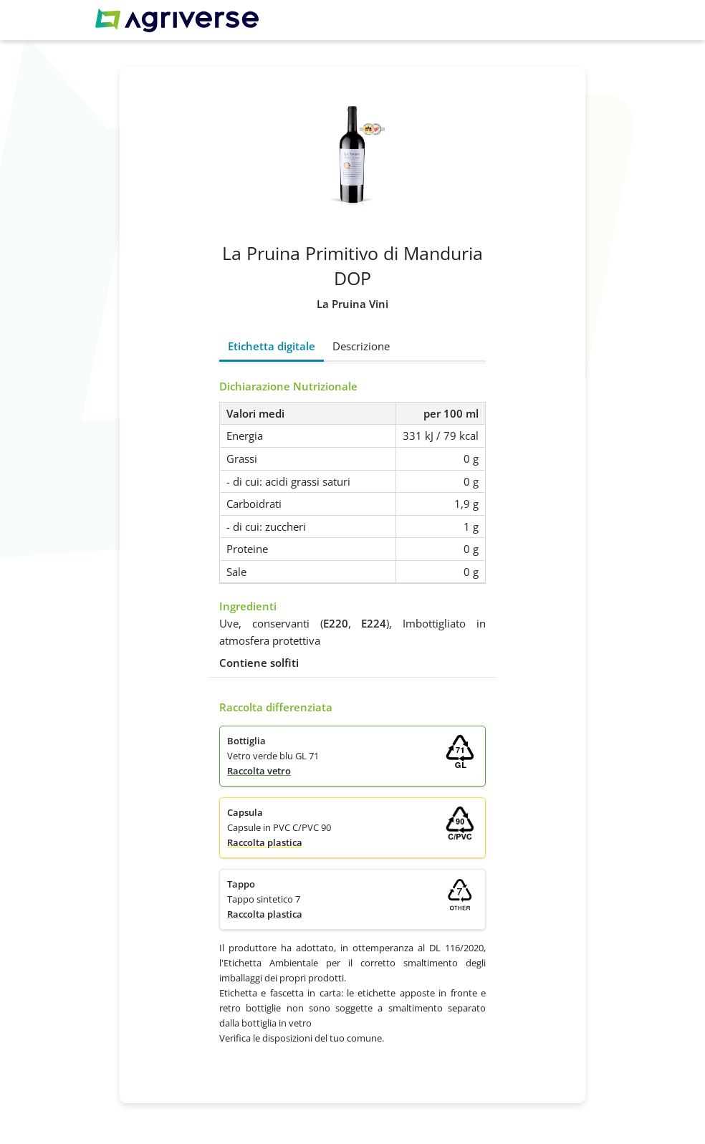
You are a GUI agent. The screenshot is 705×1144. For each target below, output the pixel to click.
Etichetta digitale (271, 346)
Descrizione (361, 346)
